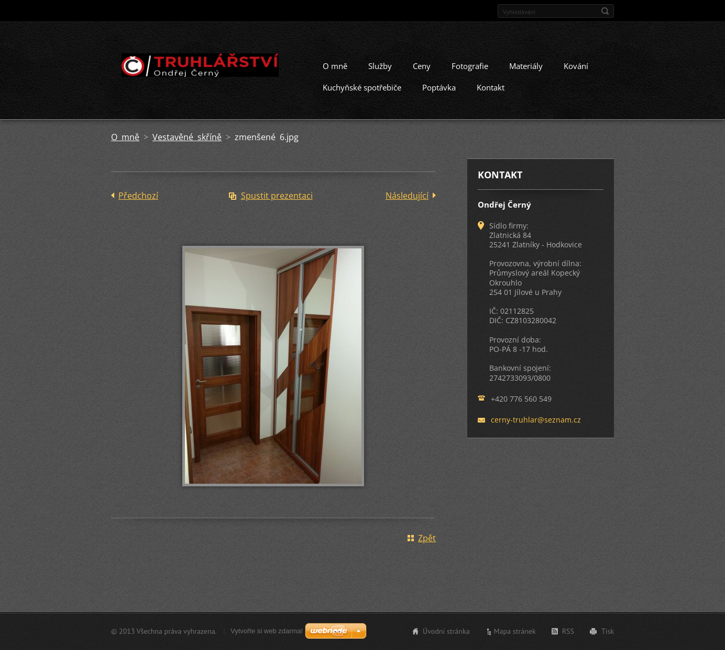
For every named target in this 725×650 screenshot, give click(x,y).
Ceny (422, 66)
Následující (407, 195)
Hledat (605, 11)
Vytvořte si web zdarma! (266, 631)
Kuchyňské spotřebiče (362, 87)
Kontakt (490, 87)
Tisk (607, 631)
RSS (568, 631)
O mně (335, 66)
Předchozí (138, 195)
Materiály (526, 66)
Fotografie (470, 66)
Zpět (427, 538)
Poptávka (439, 87)
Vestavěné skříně (187, 137)
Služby (380, 66)
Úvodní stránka (446, 631)
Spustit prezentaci (277, 195)
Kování (576, 66)
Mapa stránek (515, 631)
